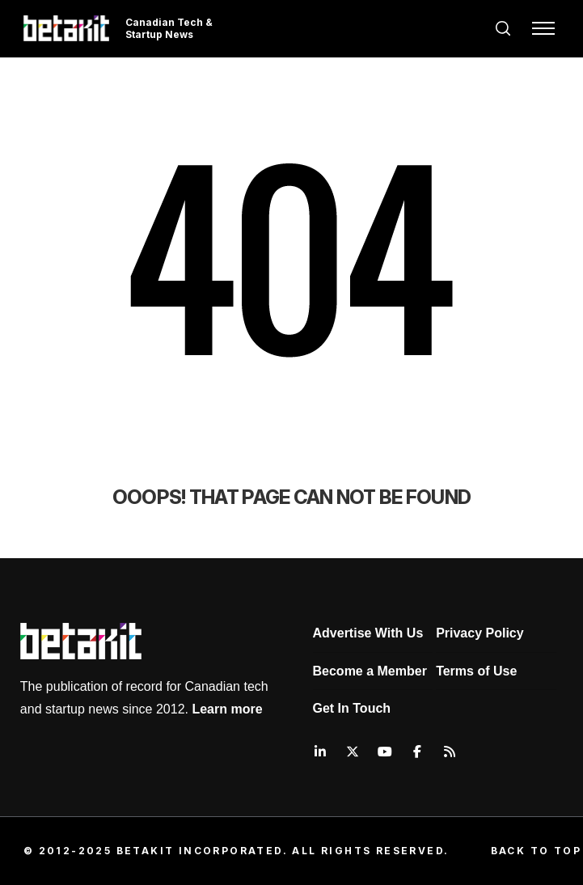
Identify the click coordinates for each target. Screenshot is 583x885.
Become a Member (370, 671)
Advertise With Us (368, 633)
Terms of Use (476, 671)
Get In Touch (352, 708)
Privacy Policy (480, 633)
